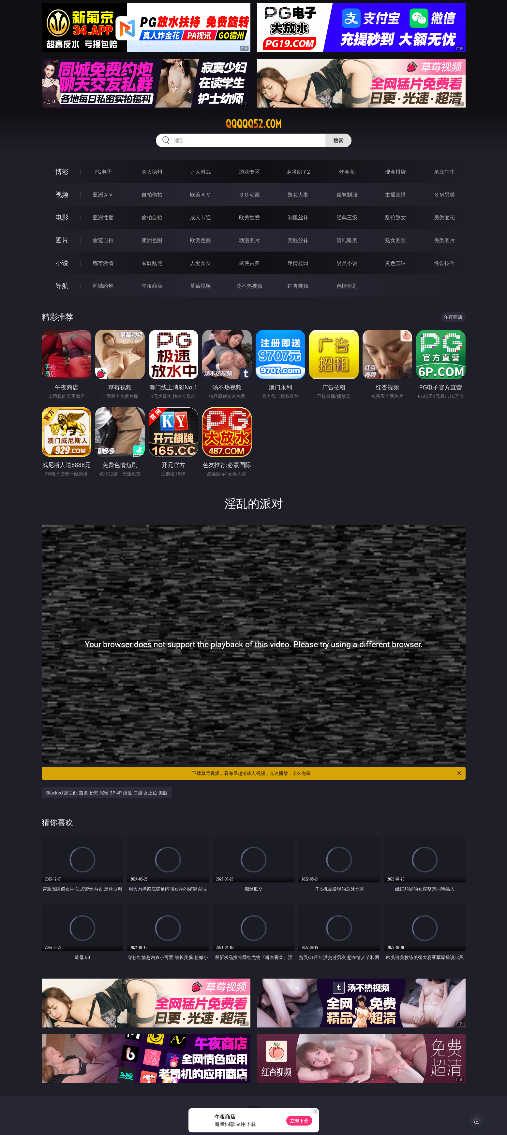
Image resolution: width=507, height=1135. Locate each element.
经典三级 (346, 217)
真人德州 (152, 171)
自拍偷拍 (152, 194)
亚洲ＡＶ (103, 194)
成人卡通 (200, 217)
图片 (61, 240)
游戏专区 (249, 171)
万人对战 (200, 171)
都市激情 (103, 263)
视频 (61, 194)
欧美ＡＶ (200, 194)
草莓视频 (200, 285)
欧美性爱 (249, 217)
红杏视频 (298, 285)
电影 (61, 217)
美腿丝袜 (298, 240)
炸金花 (347, 171)
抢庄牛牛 (444, 171)
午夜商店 (152, 285)
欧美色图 (200, 240)
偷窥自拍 (103, 240)
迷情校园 (298, 263)
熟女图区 (395, 240)
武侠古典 (249, 263)
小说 (61, 262)
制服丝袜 (298, 217)
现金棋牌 (395, 171)
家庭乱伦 (152, 263)
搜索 (338, 140)
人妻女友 (200, 263)
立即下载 (299, 1120)
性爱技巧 (444, 263)
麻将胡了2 (298, 171)
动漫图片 (249, 240)
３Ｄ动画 (249, 194)
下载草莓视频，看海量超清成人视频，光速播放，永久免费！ (327, 773)
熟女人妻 (298, 194)
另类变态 (444, 217)
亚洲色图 (152, 240)
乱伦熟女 (395, 217)
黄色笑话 (395, 263)
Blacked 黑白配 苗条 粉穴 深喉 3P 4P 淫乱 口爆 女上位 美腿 (107, 793)
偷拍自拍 (152, 217)
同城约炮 (103, 285)
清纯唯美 (346, 240)
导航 (61, 285)
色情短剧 (346, 285)
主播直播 (395, 194)
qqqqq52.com (254, 123)
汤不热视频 (249, 285)
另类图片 (444, 240)
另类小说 (346, 263)
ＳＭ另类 (444, 194)
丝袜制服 (346, 194)
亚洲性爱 (103, 217)
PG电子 (103, 171)
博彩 (61, 171)
